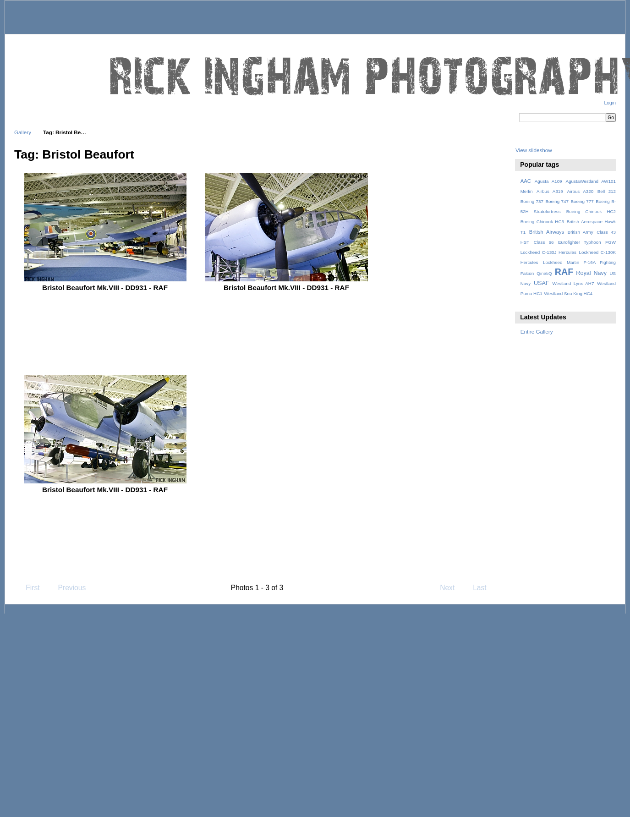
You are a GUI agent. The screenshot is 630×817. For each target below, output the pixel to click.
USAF (541, 283)
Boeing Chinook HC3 (542, 221)
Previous (67, 587)
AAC (525, 181)
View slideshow (533, 150)
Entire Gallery (536, 331)
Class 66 (544, 242)
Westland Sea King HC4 (568, 293)
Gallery (22, 132)
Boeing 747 (557, 201)
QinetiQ (544, 273)
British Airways (546, 232)
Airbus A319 (550, 191)
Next (451, 587)
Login (610, 102)
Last (484, 587)
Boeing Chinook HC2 (591, 211)
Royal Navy (591, 273)
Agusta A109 (548, 181)
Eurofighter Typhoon (579, 242)
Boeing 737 (531, 201)
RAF (564, 272)
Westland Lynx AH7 (573, 283)
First (28, 587)
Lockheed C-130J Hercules (548, 252)
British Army (580, 232)
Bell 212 (606, 191)
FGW (610, 242)
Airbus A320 (580, 191)
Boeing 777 (581, 201)
